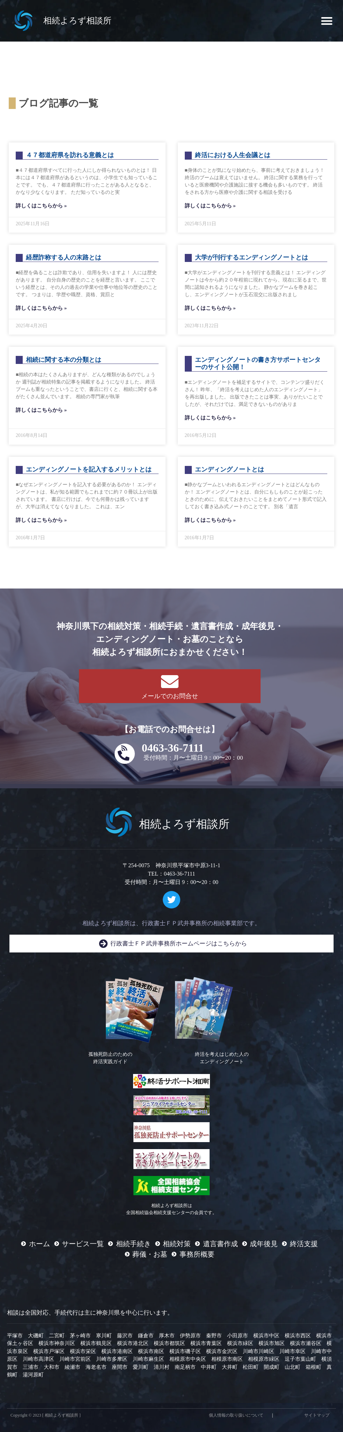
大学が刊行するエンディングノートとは (251, 257)
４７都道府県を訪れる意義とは (70, 155)
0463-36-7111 (173, 747)
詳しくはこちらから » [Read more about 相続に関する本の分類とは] (41, 410)
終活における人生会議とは (232, 155)
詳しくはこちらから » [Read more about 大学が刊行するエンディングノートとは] (210, 308)
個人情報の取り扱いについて (236, 1415)
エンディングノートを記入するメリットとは (89, 469)
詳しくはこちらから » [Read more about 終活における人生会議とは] (210, 206)
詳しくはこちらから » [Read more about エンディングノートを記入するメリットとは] (41, 520)
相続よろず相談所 (77, 20)
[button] (327, 21)
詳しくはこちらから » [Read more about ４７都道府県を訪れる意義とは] (41, 206)
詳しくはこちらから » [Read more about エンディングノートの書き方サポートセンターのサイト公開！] (210, 418)
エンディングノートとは (229, 469)
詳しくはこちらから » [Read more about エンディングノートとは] (210, 520)
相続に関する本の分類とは (63, 359)
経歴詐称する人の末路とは (63, 257)
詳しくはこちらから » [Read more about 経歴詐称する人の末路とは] (41, 308)
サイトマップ (316, 1415)
